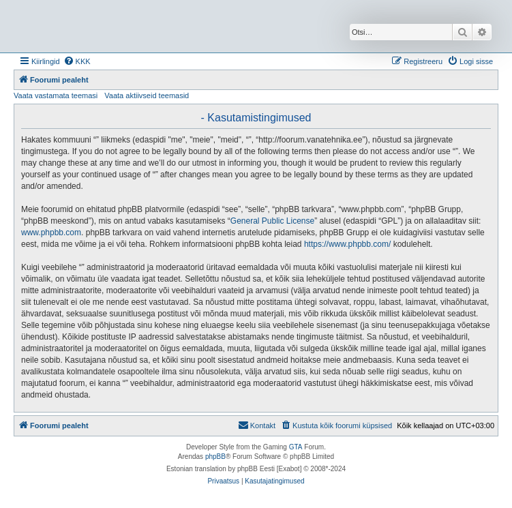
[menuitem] (77, 61)
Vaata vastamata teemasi (55, 95)
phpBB (215, 456)
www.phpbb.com (51, 232)
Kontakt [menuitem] (256, 425)
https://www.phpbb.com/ (347, 244)
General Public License (272, 221)
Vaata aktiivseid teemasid (146, 95)
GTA (296, 447)
